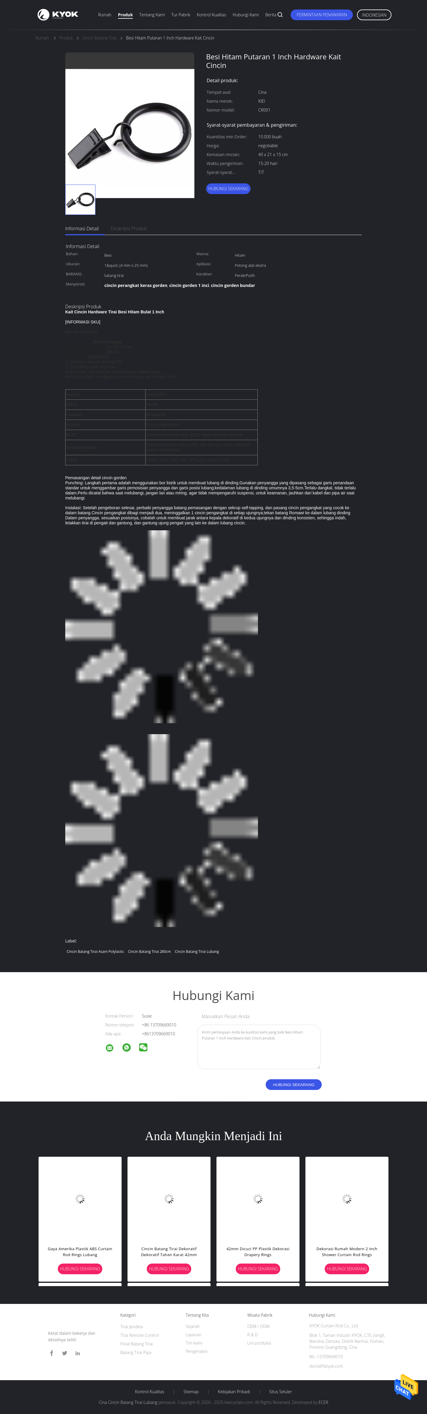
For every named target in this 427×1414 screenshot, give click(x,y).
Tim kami (194, 1343)
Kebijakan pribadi (234, 1392)
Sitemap (191, 1392)
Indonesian (374, 15)
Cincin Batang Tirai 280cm (149, 951)
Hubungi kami (245, 15)
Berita (270, 15)
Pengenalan (197, 1351)
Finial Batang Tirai (136, 1344)
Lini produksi (259, 1343)
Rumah (104, 15)
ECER (323, 1402)
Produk (125, 15)
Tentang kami (152, 15)
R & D (252, 1334)
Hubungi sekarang (228, 188)
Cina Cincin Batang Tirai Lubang (128, 1402)
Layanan (193, 1334)
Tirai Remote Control (139, 1335)
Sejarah (193, 1326)
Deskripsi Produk (129, 228)
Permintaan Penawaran (322, 15)
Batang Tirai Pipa (136, 1352)
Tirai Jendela (131, 1326)
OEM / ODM (258, 1326)
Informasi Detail (82, 228)
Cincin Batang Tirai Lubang (197, 951)
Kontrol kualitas (211, 15)
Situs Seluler (280, 1392)
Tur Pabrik (180, 15)
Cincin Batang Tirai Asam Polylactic (95, 951)
